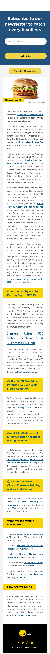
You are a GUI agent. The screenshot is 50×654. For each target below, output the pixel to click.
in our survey (18, 615)
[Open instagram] (27, 642)
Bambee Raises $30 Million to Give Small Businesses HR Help (25, 338)
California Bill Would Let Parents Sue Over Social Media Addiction (23, 385)
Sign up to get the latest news (30, 114)
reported (39, 229)
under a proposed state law (25, 407)
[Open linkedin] (32, 642)
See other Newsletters (25, 71)
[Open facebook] (18, 642)
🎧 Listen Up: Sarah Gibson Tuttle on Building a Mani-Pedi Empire (24, 485)
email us (31, 615)
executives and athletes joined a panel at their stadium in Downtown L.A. (25, 459)
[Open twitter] (23, 642)
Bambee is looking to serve (30, 371)
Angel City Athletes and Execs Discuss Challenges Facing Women (24, 436)
